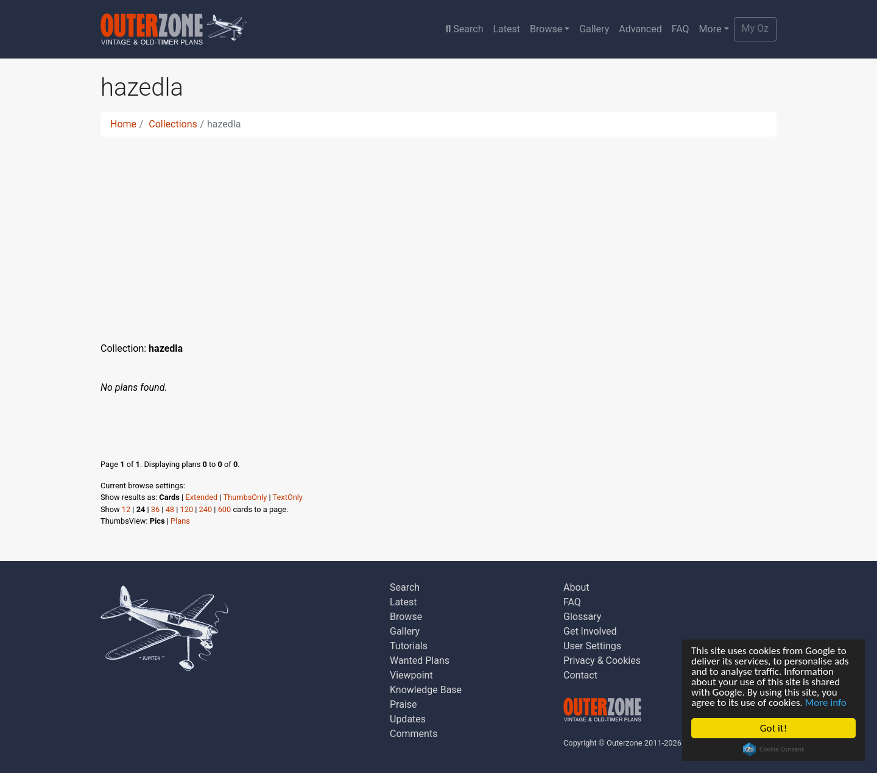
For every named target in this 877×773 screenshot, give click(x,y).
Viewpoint (411, 675)
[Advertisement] (438, 231)
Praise (403, 704)
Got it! (773, 728)
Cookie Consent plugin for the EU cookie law (773, 749)
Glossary (582, 616)
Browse (546, 29)
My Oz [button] (755, 28)
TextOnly (288, 497)
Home (123, 124)
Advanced (640, 29)
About (576, 587)
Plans (180, 520)
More (710, 29)
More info (826, 702)
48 (170, 509)
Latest (506, 29)
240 (206, 509)
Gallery (594, 29)
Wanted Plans (419, 660)
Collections (173, 124)
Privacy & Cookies (602, 660)
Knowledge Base (426, 690)
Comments (413, 733)
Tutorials (409, 646)
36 (155, 509)
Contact (580, 675)
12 (126, 509)
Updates (408, 719)
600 (224, 509)
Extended (201, 497)
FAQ (680, 29)
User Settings (592, 646)
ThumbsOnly (245, 497)
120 (187, 509)
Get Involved (590, 631)
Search (464, 29)
